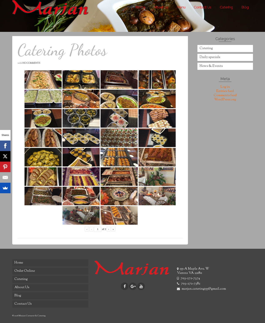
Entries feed (225, 91)
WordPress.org (225, 99)
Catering (206, 48)
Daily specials (210, 57)
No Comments (31, 63)
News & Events (211, 66)
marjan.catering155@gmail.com (201, 289)
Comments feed (225, 95)
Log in (225, 87)
